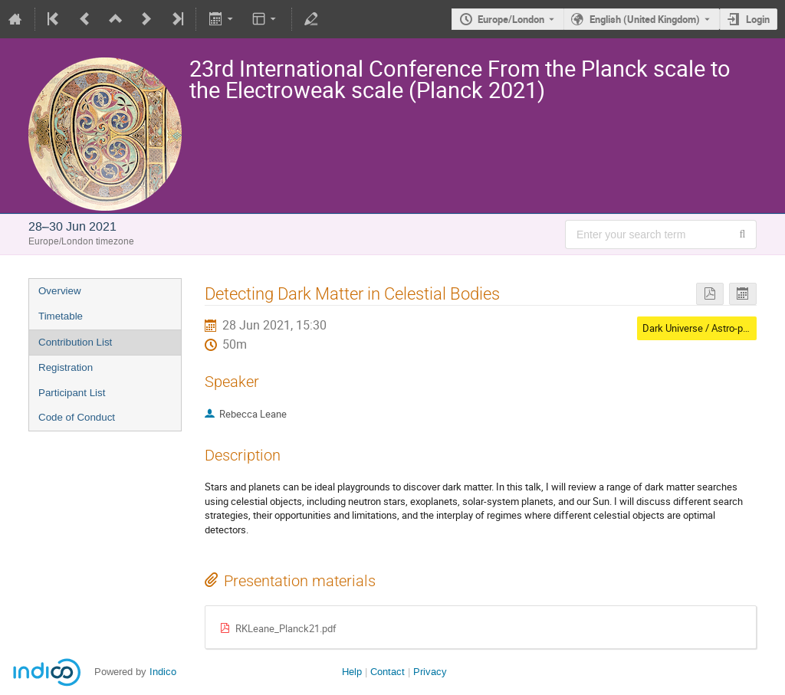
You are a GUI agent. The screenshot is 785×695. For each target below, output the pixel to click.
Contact (387, 671)
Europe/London (511, 19)
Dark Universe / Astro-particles (708, 328)
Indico (162, 671)
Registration (65, 367)
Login (758, 19)
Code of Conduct (76, 417)
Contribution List (75, 342)
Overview (59, 291)
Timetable (60, 316)
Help (352, 671)
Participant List (71, 392)
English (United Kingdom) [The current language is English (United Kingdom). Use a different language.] (645, 19)
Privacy (430, 671)
